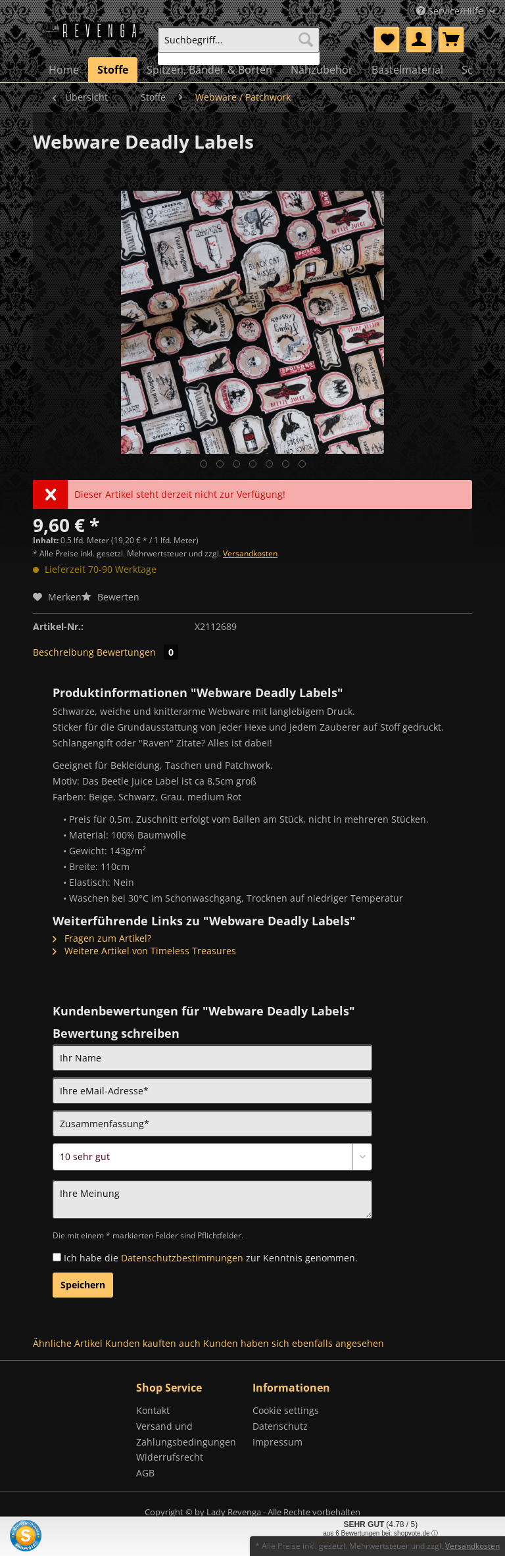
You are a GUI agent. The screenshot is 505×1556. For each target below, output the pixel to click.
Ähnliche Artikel (68, 1343)
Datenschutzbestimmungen (182, 1258)
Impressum (277, 1442)
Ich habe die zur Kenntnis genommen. (211, 1258)
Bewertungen (137, 652)
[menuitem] (239, 45)
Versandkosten (250, 553)
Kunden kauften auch (153, 1343)
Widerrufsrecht (169, 1457)
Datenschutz (280, 1426)
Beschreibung (63, 652)
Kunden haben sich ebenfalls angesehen (293, 1343)
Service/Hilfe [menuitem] (451, 11)
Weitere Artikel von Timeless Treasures (144, 950)
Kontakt (153, 1410)
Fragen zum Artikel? (102, 938)
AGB (145, 1473)
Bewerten (110, 597)
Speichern (82, 1284)
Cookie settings (285, 1410)
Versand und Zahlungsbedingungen (186, 1434)
